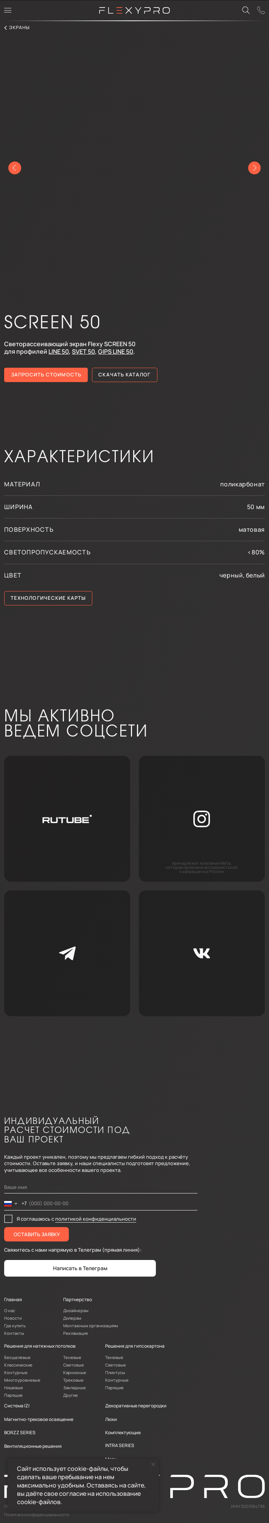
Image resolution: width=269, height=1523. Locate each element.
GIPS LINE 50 (115, 351)
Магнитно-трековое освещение (38, 1419)
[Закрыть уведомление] (153, 1464)
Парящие (13, 1395)
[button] (46, 375)
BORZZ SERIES (20, 1432)
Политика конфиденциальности (36, 1514)
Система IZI (17, 1405)
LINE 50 (58, 351)
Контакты (14, 1333)
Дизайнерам (76, 1310)
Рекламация (75, 1333)
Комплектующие (123, 1432)
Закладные (74, 1387)
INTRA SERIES (119, 1445)
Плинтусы (115, 1372)
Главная (13, 1299)
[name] (100, 1187)
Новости (13, 1318)
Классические (18, 1365)
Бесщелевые (17, 1357)
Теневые (72, 1357)
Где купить (15, 1325)
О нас (9, 1310)
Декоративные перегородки (135, 1405)
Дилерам (72, 1318)
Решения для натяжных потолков (40, 1346)
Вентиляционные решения (33, 1446)
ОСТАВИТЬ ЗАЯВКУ (37, 1234)
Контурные (16, 1372)
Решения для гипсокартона (135, 1346)
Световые (73, 1365)
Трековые (73, 1380)
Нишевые (13, 1387)
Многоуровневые (22, 1380)
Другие (70, 1395)
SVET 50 (83, 351)
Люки (111, 1419)
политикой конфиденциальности (95, 1218)
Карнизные (74, 1372)
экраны (19, 27)
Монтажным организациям (90, 1325)
